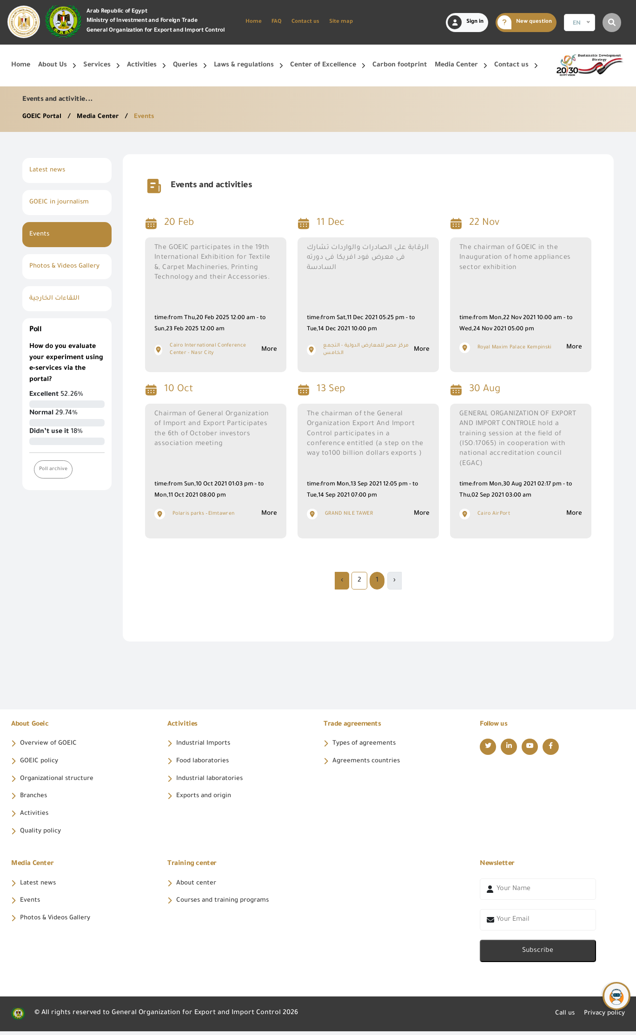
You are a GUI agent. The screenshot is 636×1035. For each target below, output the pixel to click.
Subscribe (537, 954)
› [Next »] (342, 580)
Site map (341, 22)
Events (147, 117)
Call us (560, 1017)
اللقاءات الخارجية (55, 310)
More (268, 350)
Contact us (305, 22)
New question (524, 22)
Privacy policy (602, 1017)
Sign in (466, 22)
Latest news (48, 170)
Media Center (100, 117)
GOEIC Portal (43, 117)
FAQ (277, 22)
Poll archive (53, 480)
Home (253, 22)
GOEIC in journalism (61, 202)
